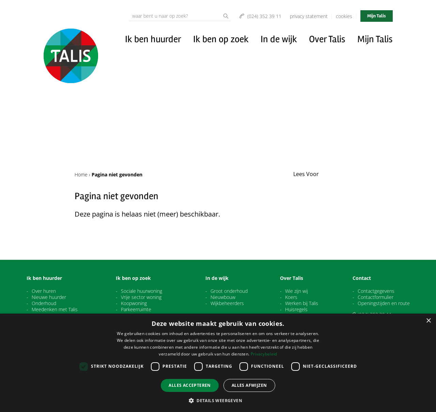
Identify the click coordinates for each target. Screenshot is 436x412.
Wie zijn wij (296, 291)
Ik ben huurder (153, 39)
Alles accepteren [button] (190, 385)
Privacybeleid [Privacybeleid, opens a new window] (264, 354)
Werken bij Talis (301, 303)
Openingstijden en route (384, 303)
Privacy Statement (309, 16)
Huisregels (296, 309)
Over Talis (327, 39)
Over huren (44, 291)
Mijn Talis (376, 16)
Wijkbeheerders (227, 303)
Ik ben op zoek (221, 39)
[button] (218, 400)
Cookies (344, 16)
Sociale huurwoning (141, 291)
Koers (291, 297)
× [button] (428, 320)
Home (81, 174)
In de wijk (279, 39)
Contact (362, 278)
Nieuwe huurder (49, 297)
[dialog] (218, 363)
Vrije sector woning (141, 297)
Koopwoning (134, 303)
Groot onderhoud (229, 291)
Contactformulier (375, 297)
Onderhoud (44, 303)
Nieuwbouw (223, 297)
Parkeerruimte (136, 309)
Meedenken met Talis (55, 309)
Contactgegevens (376, 291)
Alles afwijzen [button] (249, 385)
